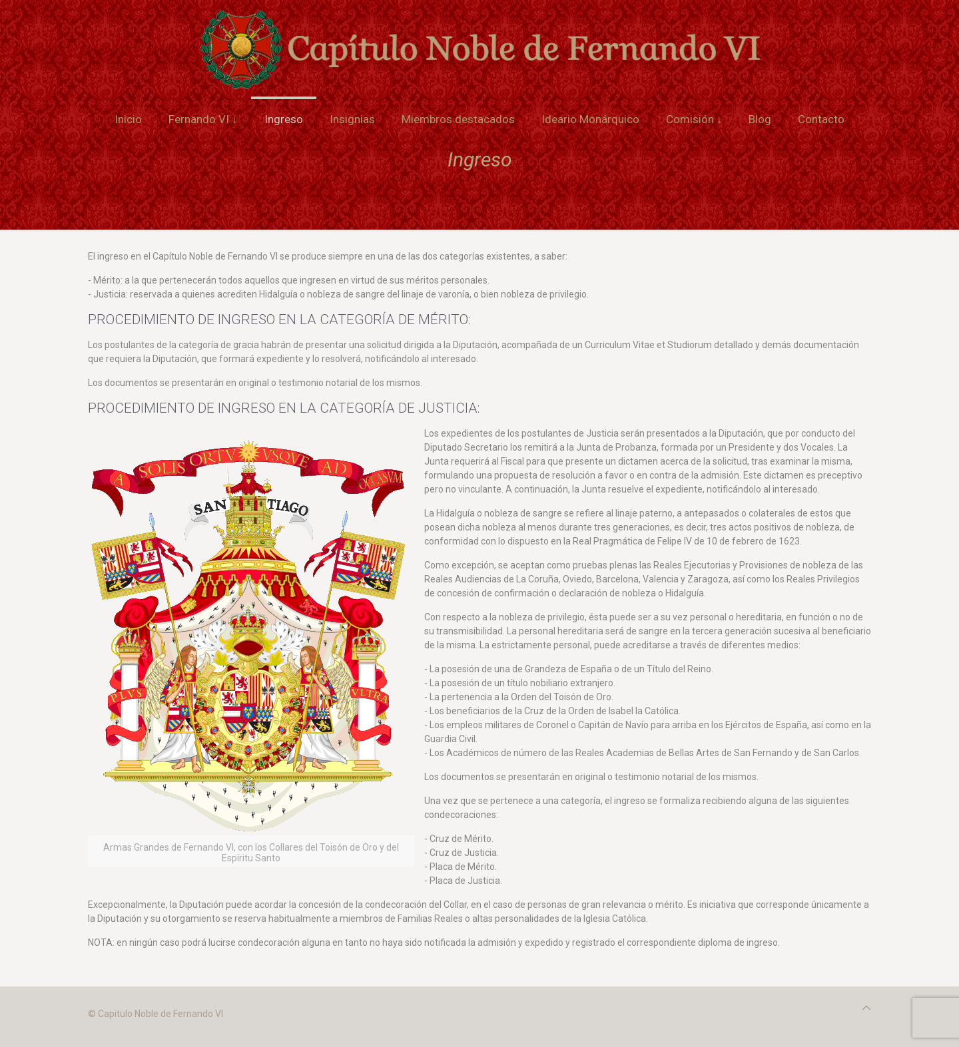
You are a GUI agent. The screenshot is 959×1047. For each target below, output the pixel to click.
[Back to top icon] (866, 1008)
